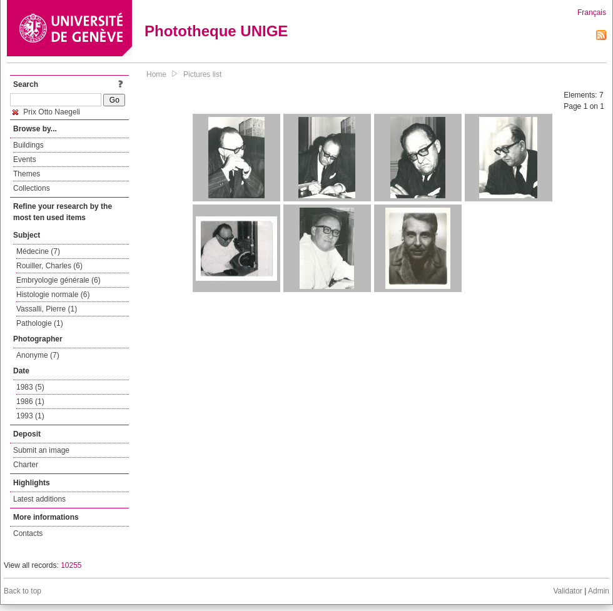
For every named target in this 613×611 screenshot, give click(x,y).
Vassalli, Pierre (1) (46, 309)
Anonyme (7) (37, 355)
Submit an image (41, 450)
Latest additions (39, 499)
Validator (567, 591)
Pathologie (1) (39, 323)
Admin (598, 591)
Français (591, 12)
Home (156, 74)
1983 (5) (30, 387)
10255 (71, 565)
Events (24, 159)
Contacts (28, 533)
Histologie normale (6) (52, 294)
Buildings (28, 145)
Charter (25, 464)
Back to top (22, 591)
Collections (31, 188)
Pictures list (202, 74)
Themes (26, 173)
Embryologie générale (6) (58, 280)
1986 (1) (30, 401)
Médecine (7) (38, 251)
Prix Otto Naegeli (46, 112)
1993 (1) (30, 416)
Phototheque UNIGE (216, 31)
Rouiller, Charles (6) (49, 265)
